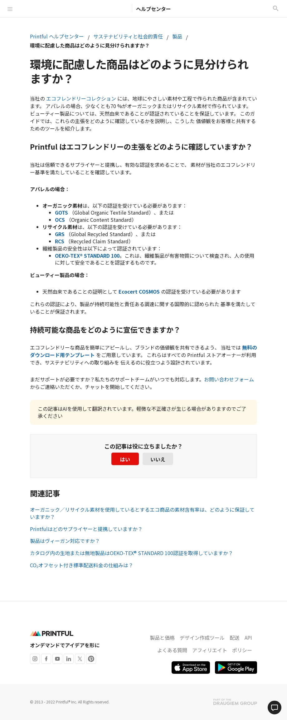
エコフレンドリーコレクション (81, 98)
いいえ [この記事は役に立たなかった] (157, 459)
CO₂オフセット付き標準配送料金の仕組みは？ (81, 565)
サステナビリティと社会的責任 (128, 36)
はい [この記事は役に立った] (125, 459)
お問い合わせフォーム (229, 379)
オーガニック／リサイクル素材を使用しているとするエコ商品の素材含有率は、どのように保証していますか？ (142, 513)
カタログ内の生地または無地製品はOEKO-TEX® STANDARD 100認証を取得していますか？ (131, 553)
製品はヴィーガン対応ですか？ (65, 540)
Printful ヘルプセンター (57, 36)
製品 (177, 36)
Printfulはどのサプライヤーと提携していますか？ (86, 529)
